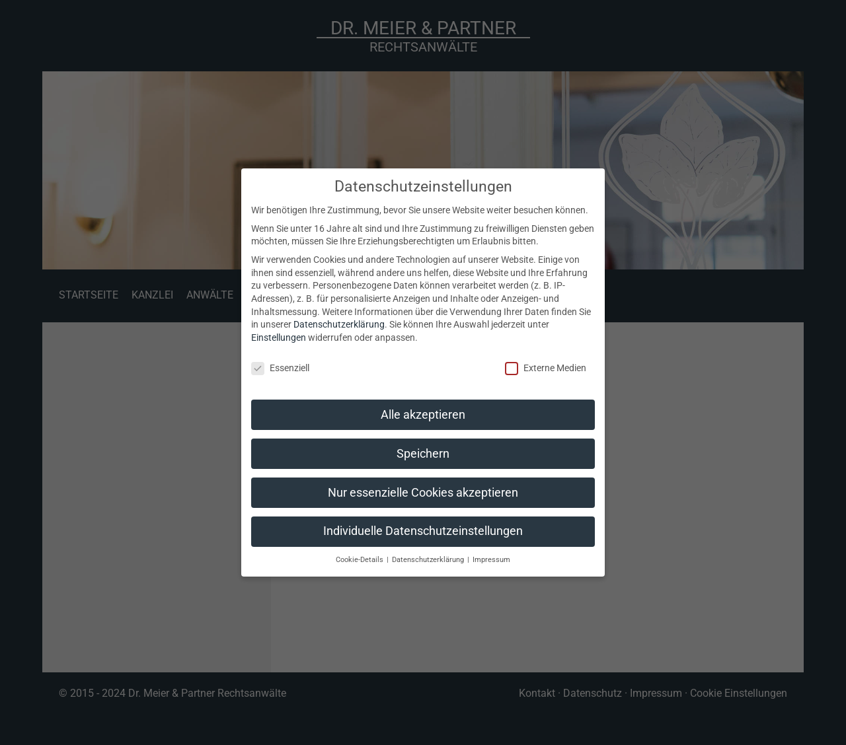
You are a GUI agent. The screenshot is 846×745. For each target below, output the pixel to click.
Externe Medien (545, 368)
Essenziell (280, 368)
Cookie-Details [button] (360, 559)
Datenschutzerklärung (339, 324)
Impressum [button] (491, 559)
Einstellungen (278, 337)
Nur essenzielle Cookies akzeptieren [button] (423, 492)
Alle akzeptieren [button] (423, 414)
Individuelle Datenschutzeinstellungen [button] (423, 531)
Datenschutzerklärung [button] (429, 559)
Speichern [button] (423, 453)
